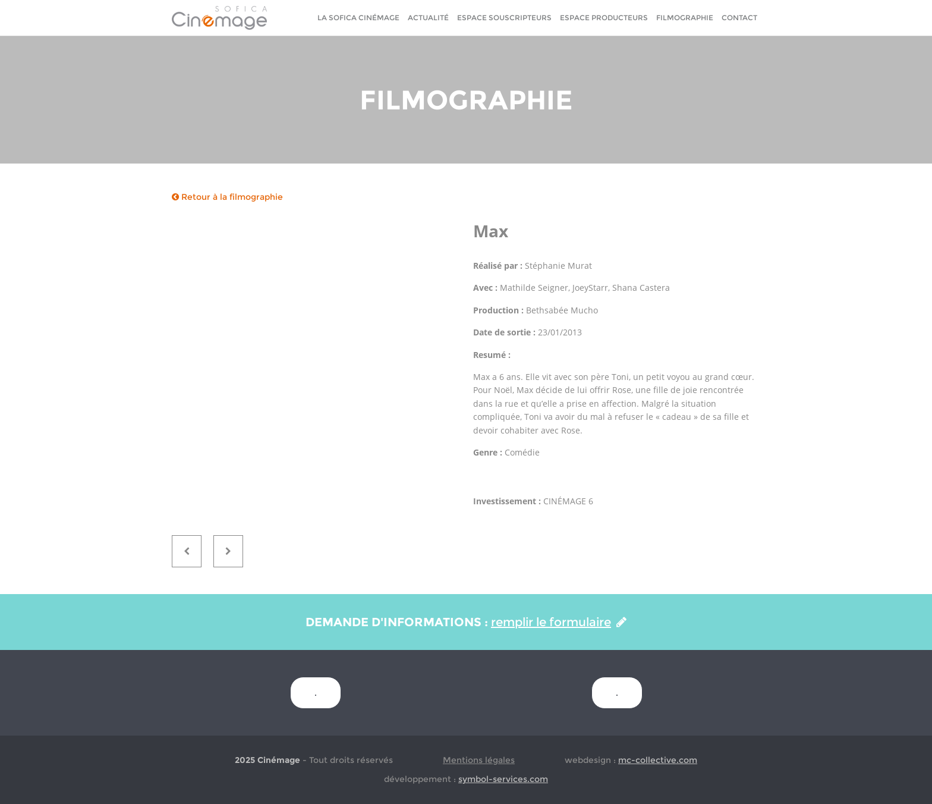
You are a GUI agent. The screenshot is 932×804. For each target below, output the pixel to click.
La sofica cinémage (358, 17)
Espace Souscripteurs (504, 17)
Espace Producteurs (604, 17)
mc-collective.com (657, 760)
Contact (739, 17)
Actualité (428, 17)
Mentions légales (479, 760)
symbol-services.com (503, 779)
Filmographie (684, 17)
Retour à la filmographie (227, 196)
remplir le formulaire (558, 622)
